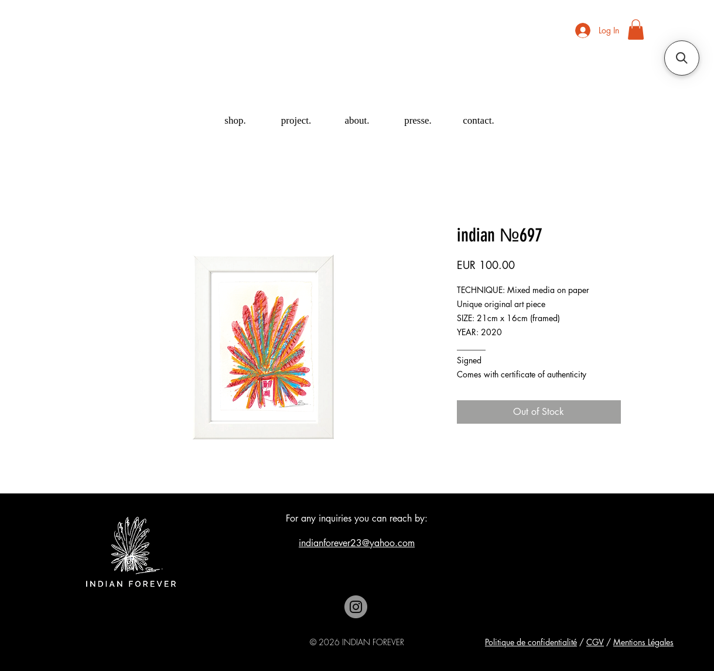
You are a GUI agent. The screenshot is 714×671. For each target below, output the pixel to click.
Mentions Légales (643, 642)
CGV (595, 642)
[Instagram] (355, 606)
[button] (635, 29)
